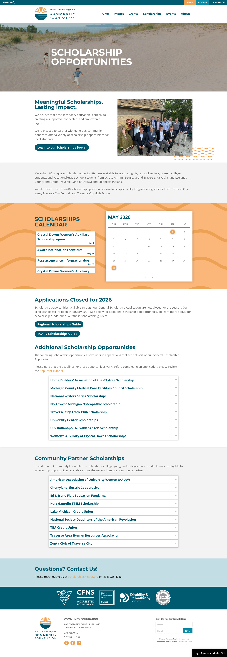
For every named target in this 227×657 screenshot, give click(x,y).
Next (152, 277)
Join (187, 630)
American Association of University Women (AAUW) (90, 479)
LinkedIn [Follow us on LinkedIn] (79, 643)
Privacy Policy (186, 641)
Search (7, 2)
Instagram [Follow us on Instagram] (66, 643)
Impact (118, 13)
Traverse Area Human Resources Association (84, 535)
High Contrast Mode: (210, 653)
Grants (133, 13)
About (185, 13)
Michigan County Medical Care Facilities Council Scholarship (96, 388)
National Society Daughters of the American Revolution (93, 519)
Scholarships (152, 13)
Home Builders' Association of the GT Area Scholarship (92, 380)
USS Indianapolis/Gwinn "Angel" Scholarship (84, 428)
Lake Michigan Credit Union (71, 511)
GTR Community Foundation (55, 13)
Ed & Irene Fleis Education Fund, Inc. (78, 495)
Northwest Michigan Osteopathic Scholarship (85, 404)
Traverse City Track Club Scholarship (78, 412)
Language (218, 2)
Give (190, 2)
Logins (202, 2)
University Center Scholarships (74, 420)
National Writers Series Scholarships (78, 396)
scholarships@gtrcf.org (83, 576)
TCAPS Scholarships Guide (57, 334)
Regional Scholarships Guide (59, 324)
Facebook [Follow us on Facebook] (72, 643)
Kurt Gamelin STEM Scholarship (74, 503)
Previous (145, 277)
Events (171, 13)
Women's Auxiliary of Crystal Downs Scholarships (88, 436)
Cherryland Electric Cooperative (75, 487)
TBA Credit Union (63, 527)
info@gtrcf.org (72, 636)
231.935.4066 (71, 632)
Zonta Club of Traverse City (71, 543)
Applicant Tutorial (51, 371)
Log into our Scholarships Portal (61, 147)
